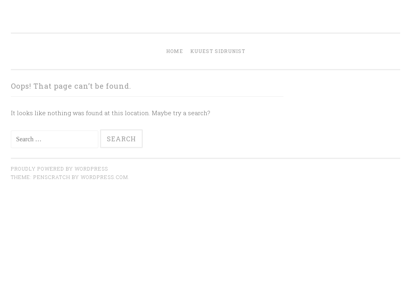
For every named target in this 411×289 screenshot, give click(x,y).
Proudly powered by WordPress (59, 168)
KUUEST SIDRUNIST (217, 51)
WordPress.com (104, 177)
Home (174, 51)
